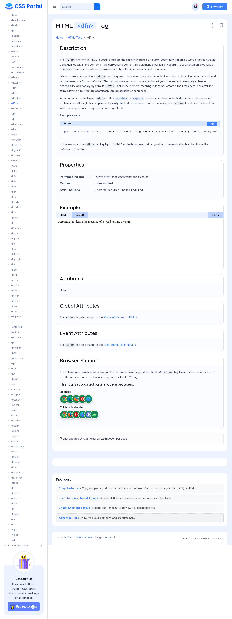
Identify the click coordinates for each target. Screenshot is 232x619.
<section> (16, 399)
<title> (14, 503)
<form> (15, 165)
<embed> (16, 139)
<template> (17, 472)
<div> (14, 113)
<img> (14, 233)
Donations (218, 612)
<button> (16, 35)
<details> (16, 98)
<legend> (16, 259)
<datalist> (16, 82)
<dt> (13, 129)
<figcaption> (18, 150)
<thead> (15, 493)
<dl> (13, 119)
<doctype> (17, 124)
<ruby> (14, 378)
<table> (15, 457)
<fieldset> (16, 145)
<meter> (15, 301)
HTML (63, 236)
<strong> (16, 430)
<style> (15, 436)
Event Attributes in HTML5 (120, 365)
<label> (15, 254)
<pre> (14, 353)
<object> (16, 316)
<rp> (13, 368)
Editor (215, 236)
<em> (14, 134)
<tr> (13, 508)
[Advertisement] (140, 52)
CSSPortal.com (84, 611)
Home (59, 37)
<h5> (13, 191)
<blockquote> (18, 20)
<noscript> (17, 311)
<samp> (15, 389)
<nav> (14, 306)
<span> (15, 425)
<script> (15, 394)
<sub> (14, 441)
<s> (13, 384)
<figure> (15, 155)
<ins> (14, 243)
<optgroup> (17, 326)
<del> (14, 93)
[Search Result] (77, 6)
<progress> (17, 358)
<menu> (15, 290)
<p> (13, 342)
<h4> (13, 186)
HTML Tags (75, 37)
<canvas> (16, 41)
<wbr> (14, 540)
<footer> (15, 160)
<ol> (13, 321)
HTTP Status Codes (18, 545)
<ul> (13, 524)
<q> (13, 363)
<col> (14, 61)
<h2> (13, 176)
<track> (15, 514)
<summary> (17, 446)
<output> (16, 337)
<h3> (13, 181)
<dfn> (14, 103)
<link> (14, 269)
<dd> (14, 87)
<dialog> (16, 108)
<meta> (15, 295)
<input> (15, 238)
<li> (13, 264)
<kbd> (14, 249)
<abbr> (122, 119)
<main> (15, 274)
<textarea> (16, 477)
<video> (15, 534)
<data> (15, 77)
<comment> (17, 72)
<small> (15, 415)
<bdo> (14, 15)
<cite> (14, 51)
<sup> (14, 451)
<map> (15, 280)
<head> (15, 202)
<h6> (13, 197)
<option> (16, 332)
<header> (16, 207)
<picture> (16, 347)
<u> (13, 519)
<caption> (16, 46)
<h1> (13, 171)
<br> (13, 30)
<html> (14, 217)
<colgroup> (17, 67)
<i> (12, 223)
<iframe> (16, 228)
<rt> (13, 373)
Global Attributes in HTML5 (120, 338)
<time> (14, 498)
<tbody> (15, 462)
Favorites (214, 7)
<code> (15, 56)
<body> (15, 25)
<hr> (13, 212)
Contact (187, 612)
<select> (15, 405)
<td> (13, 467)
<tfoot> (15, 482)
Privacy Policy (202, 612)
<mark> (15, 285)
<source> (16, 420)
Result (79, 236)
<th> (13, 488)
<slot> (14, 410)
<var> (14, 529)
